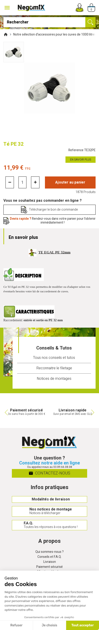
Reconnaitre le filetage (54, 368)
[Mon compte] (79, 7)
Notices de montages (54, 378)
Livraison (49, 562)
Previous (5, 412)
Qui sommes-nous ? (49, 552)
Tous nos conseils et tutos (54, 357)
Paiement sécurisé (49, 567)
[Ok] (90, 22)
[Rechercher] (49, 22)
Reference (82, 150)
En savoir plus (80, 160)
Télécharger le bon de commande (53, 209)
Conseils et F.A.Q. (49, 557)
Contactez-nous (49, 473)
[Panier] (91, 7)
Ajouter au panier (70, 182)
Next (93, 412)
